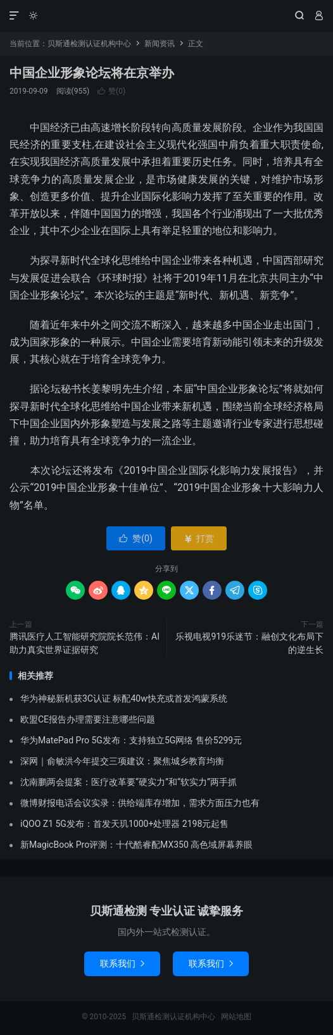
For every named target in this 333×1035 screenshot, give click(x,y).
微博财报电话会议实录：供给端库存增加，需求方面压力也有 (140, 803)
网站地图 (236, 1016)
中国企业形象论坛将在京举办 (91, 72)
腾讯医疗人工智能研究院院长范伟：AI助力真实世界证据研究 (84, 643)
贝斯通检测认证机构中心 (166, 15)
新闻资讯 (159, 43)
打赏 (198, 538)
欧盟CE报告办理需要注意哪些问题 (87, 719)
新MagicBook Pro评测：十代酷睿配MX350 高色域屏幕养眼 (136, 845)
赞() (111, 91)
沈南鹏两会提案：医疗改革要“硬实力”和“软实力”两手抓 (128, 782)
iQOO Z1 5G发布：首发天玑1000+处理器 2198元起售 (124, 824)
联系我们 (122, 963)
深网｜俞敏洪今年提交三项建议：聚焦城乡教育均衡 (122, 761)
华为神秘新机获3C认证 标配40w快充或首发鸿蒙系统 (123, 698)
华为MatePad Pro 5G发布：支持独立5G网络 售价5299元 (131, 740)
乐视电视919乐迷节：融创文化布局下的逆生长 (249, 643)
